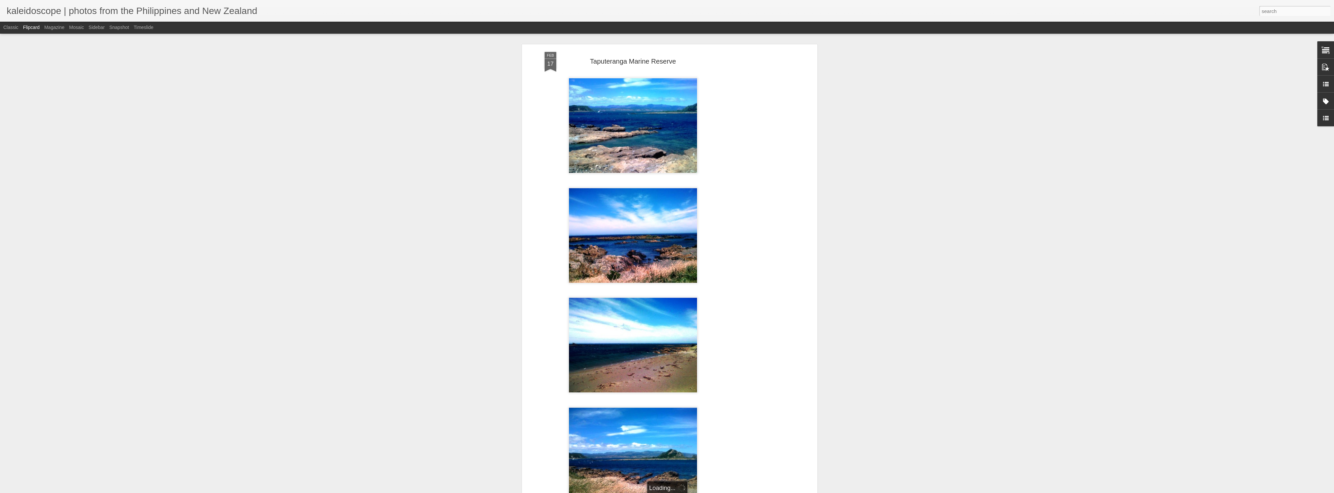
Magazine (54, 27)
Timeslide (143, 27)
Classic (10, 27)
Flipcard (31, 27)
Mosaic (76, 27)
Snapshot (119, 27)
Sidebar (97, 27)
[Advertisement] (758, 157)
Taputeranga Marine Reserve (633, 61)
